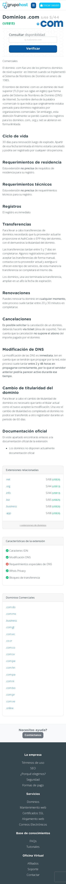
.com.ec (10, 634)
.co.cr (9, 641)
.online (9, 708)
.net (8, 479)
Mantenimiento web (33, 807)
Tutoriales (33, 847)
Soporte (33, 869)
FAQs (33, 841)
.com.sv (10, 654)
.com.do (10, 607)
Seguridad (33, 779)
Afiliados (33, 863)
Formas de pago (33, 785)
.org (8, 486)
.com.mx (11, 614)
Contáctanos (33, 735)
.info (8, 493)
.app (8, 513)
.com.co (10, 647)
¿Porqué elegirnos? (33, 774)
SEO (33, 768)
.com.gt (10, 627)
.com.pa (10, 674)
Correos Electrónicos (33, 824)
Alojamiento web (33, 819)
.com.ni (10, 681)
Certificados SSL (33, 813)
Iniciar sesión (49, 5)
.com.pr (10, 694)
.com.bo (10, 688)
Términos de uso (33, 763)
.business (11, 506)
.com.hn (10, 667)
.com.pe (10, 661)
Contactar (33, 875)
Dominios (33, 802)
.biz (8, 499)
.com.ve (10, 701)
